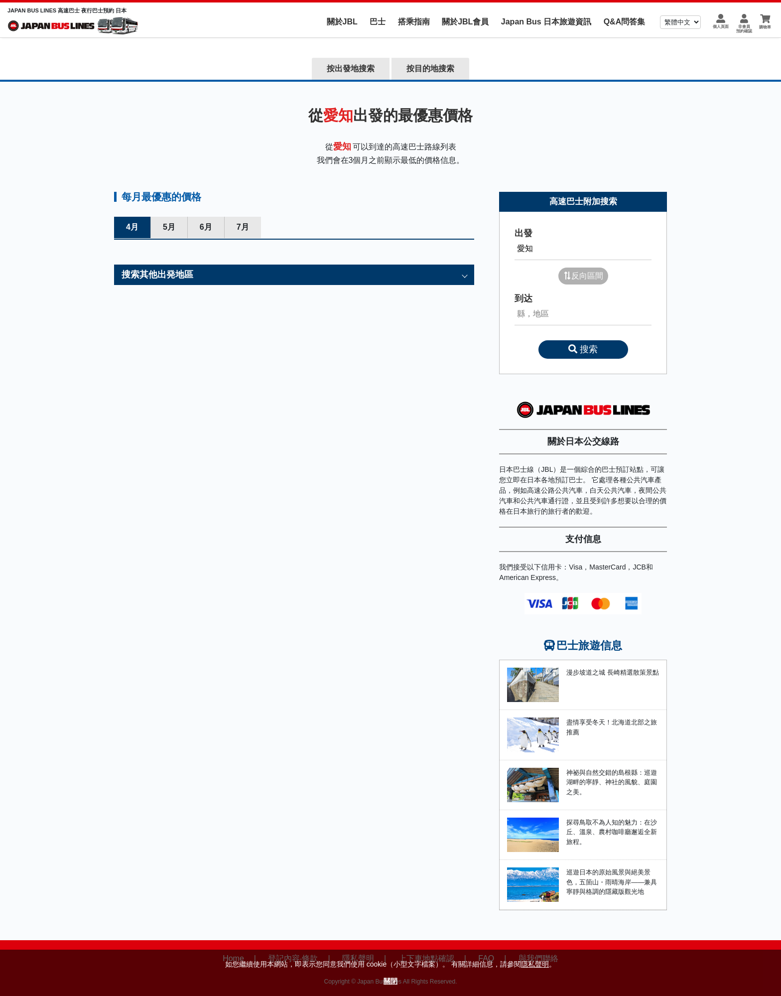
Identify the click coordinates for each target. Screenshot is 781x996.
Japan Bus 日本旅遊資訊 (546, 21)
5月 (169, 227)
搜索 (583, 349)
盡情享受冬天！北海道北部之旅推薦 (611, 727)
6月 (206, 227)
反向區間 (583, 276)
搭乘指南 (414, 21)
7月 (243, 227)
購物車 (765, 27)
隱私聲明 (535, 964)
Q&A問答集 (625, 21)
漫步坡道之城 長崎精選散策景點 (612, 672)
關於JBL (342, 21)
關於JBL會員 (465, 21)
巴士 (378, 21)
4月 (132, 227)
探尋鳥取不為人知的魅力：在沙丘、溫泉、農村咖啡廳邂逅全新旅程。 (611, 832)
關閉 (390, 981)
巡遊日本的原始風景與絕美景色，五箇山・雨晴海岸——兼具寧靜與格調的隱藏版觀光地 (611, 881)
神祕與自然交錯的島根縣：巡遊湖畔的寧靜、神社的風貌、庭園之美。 (611, 782)
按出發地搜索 (351, 68)
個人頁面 (721, 26)
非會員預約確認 (744, 28)
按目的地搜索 (430, 68)
